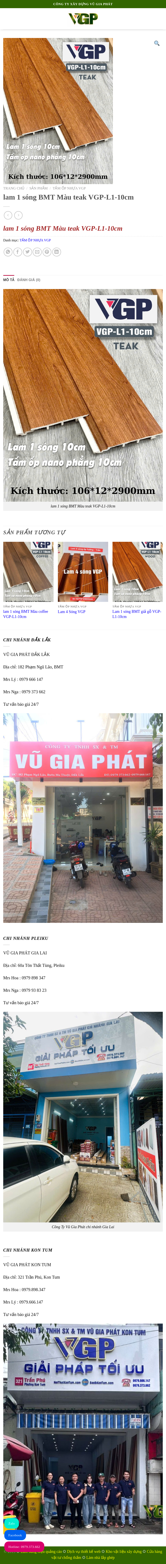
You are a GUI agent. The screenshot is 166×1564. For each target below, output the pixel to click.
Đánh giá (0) (28, 280)
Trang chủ (13, 188)
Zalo (11, 1523)
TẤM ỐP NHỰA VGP (69, 188)
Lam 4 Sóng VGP (71, 612)
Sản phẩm (38, 188)
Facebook (15, 1535)
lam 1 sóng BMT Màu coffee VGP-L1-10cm (25, 614)
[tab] (8, 280)
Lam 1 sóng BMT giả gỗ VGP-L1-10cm (136, 614)
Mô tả (8, 280)
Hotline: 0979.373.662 (24, 1547)
